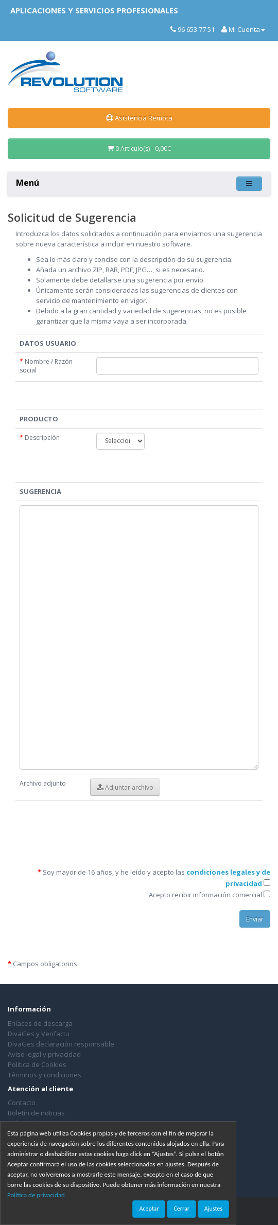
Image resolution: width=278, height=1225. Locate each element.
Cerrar (181, 1208)
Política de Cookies (37, 1064)
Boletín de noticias (36, 1112)
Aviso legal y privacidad (44, 1054)
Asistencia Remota (139, 117)
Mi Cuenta (243, 29)
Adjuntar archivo (125, 787)
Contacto (22, 1102)
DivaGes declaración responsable (61, 1044)
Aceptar (149, 1208)
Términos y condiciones (44, 1074)
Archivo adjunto (43, 783)
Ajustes (213, 1208)
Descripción (40, 437)
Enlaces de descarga (40, 1023)
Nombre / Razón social (46, 366)
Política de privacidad (36, 1195)
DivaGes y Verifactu (39, 1033)
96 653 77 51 (192, 29)
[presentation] (154, 825)
